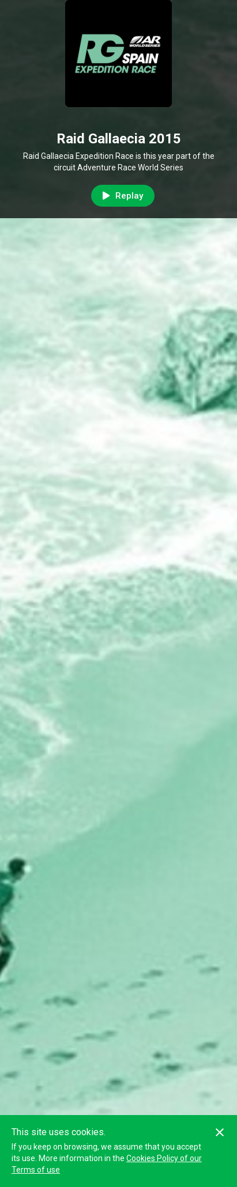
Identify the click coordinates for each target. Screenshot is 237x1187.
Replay (123, 196)
